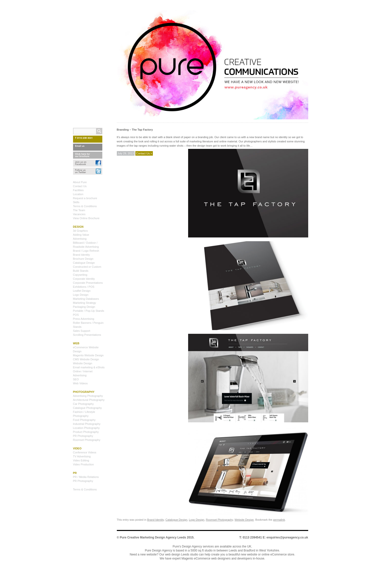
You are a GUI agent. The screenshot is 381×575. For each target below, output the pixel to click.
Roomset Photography (219, 519)
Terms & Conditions (85, 206)
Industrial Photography (87, 423)
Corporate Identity (84, 278)
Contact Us (80, 186)
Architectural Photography (89, 399)
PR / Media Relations (86, 476)
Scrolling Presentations (87, 334)
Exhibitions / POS (84, 286)
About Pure (80, 182)
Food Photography (84, 419)
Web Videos (80, 383)
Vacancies (79, 214)
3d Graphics (80, 230)
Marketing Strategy (84, 302)
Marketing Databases (86, 298)
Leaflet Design (82, 290)
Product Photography (86, 431)
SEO (76, 379)
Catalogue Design (176, 519)
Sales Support (81, 330)
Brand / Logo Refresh (86, 250)
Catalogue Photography (87, 407)
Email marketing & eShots (89, 367)
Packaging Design (84, 306)
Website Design (244, 519)
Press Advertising (83, 318)
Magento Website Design (88, 355)
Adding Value (81, 234)
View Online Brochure (86, 218)
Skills (76, 202)
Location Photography (86, 427)
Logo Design (196, 519)
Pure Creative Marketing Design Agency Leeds (153, 537)
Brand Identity (155, 519)
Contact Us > (144, 153)
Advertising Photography (88, 395)
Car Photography (83, 403)
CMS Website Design (86, 359)
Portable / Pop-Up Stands (88, 310)
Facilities (78, 190)
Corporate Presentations (88, 282)
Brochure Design (83, 258)
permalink (279, 519)
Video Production (83, 464)
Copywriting (80, 274)
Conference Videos (84, 452)
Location (78, 194)
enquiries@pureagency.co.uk (287, 537)
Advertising (80, 238)
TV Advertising (82, 456)
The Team (79, 210)
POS (76, 314)
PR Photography (83, 435)
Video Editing (81, 460)
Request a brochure (85, 198)
